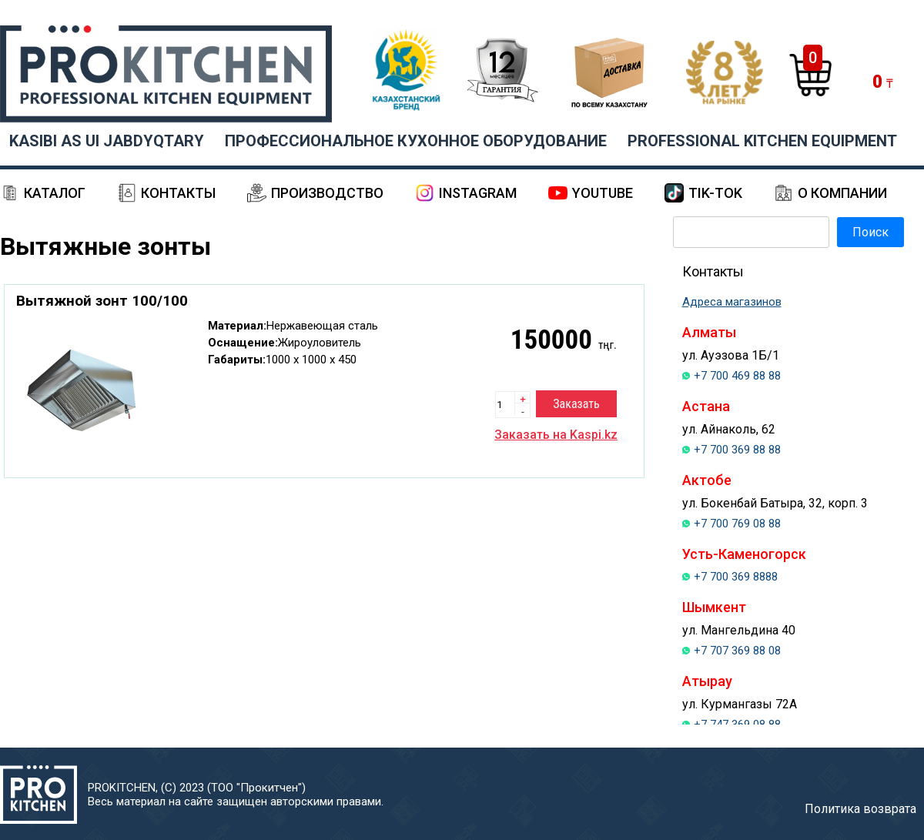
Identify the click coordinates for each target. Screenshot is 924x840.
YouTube (602, 193)
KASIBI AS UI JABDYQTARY (106, 141)
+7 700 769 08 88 (737, 523)
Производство (327, 193)
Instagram (478, 193)
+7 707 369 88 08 (737, 651)
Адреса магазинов (732, 302)
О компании (842, 193)
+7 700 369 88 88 (737, 450)
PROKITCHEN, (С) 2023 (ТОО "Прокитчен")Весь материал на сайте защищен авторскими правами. (235, 794)
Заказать (576, 404)
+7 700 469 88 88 (737, 376)
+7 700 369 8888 (736, 577)
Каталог (54, 193)
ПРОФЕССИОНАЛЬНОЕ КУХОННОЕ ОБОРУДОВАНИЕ (416, 141)
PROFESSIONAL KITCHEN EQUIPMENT (762, 141)
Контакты (178, 193)
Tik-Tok (715, 193)
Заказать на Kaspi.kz (556, 434)
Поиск (870, 232)
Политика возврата (860, 809)
